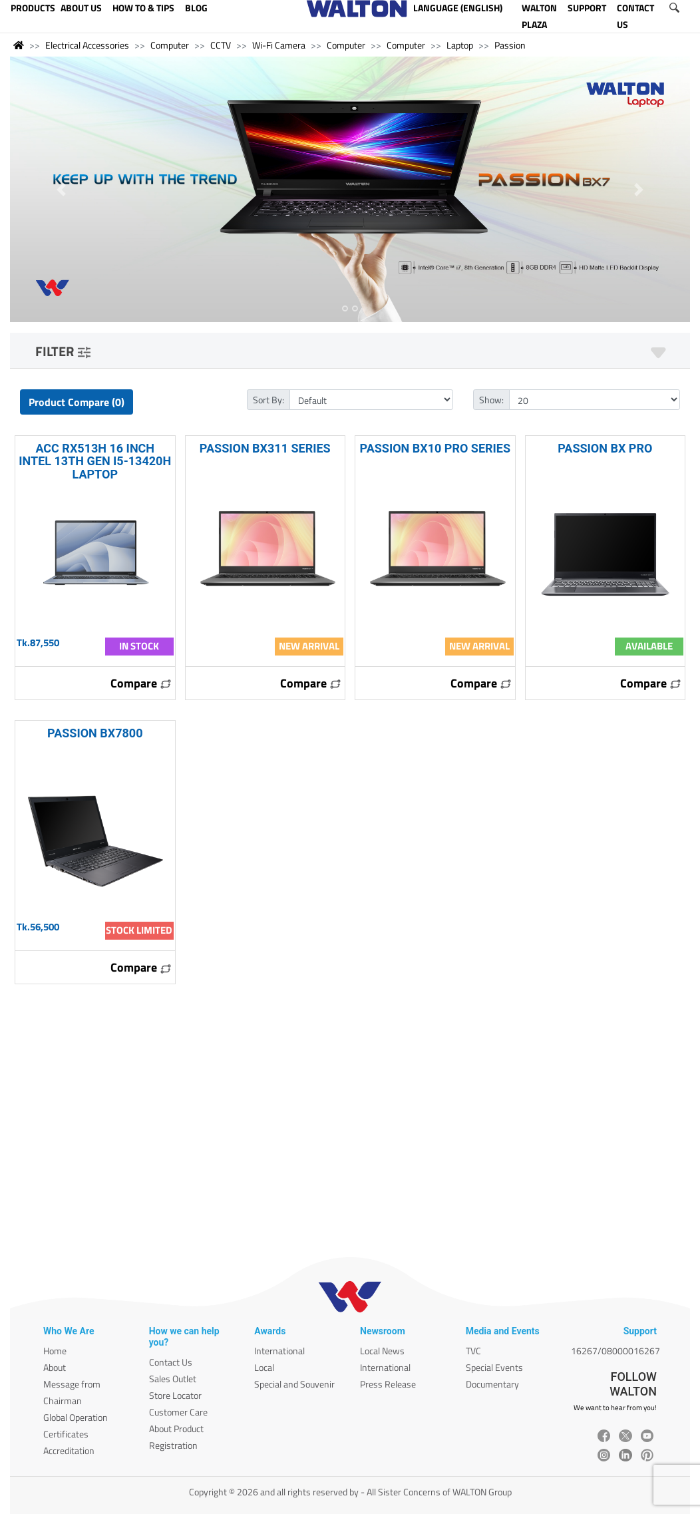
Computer (169, 45)
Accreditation (68, 1450)
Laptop (459, 45)
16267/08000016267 (615, 1351)
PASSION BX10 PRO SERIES (434, 448)
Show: (491, 400)
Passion (510, 45)
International (279, 1351)
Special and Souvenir (294, 1384)
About (54, 1367)
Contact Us (170, 1362)
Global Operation (75, 1417)
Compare (141, 683)
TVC (473, 1351)
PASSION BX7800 (94, 733)
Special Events (494, 1367)
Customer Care (178, 1412)
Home (55, 1351)
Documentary (492, 1384)
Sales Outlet (172, 1379)
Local (264, 1367)
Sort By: (268, 400)
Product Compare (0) (76, 402)
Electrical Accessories (87, 45)
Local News (382, 1351)
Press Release (388, 1384)
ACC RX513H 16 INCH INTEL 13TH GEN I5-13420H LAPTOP (95, 460)
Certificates (65, 1434)
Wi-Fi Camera (278, 45)
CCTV (220, 45)
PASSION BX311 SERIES (265, 448)
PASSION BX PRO (605, 448)
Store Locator (175, 1395)
